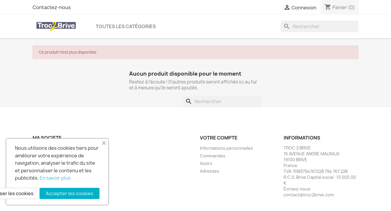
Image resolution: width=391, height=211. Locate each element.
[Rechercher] (319, 26)
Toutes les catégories (126, 26)
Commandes (212, 156)
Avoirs (206, 163)
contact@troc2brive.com (309, 195)
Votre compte (218, 138)
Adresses (209, 171)
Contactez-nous (52, 7)
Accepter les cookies (69, 193)
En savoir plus (55, 178)
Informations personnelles (226, 148)
